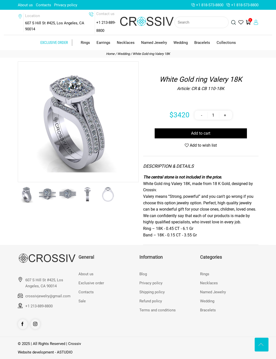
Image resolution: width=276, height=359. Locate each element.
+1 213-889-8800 (39, 306)
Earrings (103, 42)
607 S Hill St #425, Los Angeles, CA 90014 (44, 283)
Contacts (43, 5)
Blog (143, 274)
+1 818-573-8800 (209, 5)
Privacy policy (65, 5)
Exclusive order (54, 42)
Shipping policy (152, 292)
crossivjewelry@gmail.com (47, 296)
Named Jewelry (154, 42)
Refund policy (150, 301)
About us (25, 5)
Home (110, 54)
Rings (85, 42)
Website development (36, 352)
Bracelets (202, 42)
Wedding (180, 42)
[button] (131, 121)
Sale (82, 301)
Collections (226, 42)
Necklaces (126, 42)
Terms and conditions (157, 310)
